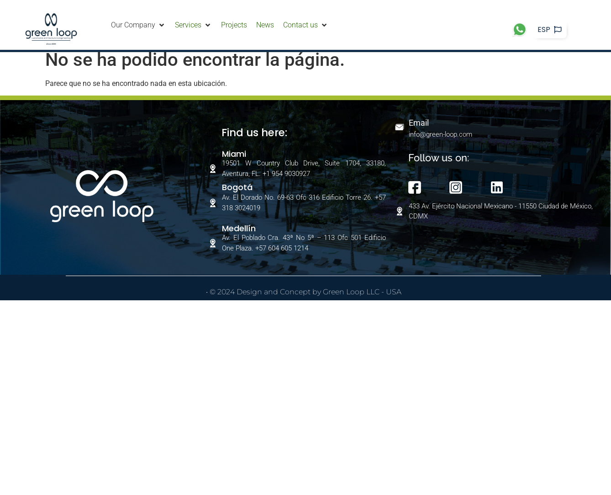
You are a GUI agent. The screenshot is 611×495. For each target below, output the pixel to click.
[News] (265, 25)
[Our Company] (138, 25)
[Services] (193, 25)
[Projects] (234, 25)
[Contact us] (306, 25)
